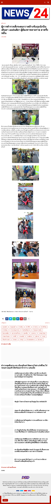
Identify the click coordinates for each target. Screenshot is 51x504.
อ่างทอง (15, 339)
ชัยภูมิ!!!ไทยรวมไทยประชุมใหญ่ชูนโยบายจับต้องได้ (31, 401)
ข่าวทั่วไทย (43, 327)
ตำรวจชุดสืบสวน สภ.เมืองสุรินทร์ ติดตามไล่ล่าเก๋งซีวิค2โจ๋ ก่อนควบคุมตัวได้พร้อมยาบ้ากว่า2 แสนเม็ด (24, 366)
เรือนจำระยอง (6, 339)
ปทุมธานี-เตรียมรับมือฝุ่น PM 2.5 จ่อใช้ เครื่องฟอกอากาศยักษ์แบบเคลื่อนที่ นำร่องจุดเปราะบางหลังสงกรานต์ (32, 411)
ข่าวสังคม (4, 330)
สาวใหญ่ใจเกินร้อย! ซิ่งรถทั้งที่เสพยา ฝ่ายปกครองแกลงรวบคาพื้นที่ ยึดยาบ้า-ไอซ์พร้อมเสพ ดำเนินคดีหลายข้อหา (32, 431)
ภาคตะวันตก (42, 333)
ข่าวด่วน (35, 327)
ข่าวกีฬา (28, 327)
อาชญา (22, 339)
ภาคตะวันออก (6, 336)
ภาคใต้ (14, 336)
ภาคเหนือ (21, 336)
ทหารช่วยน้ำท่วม (16, 333)
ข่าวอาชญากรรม (15, 330)
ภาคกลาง (33, 333)
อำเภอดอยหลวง (31, 339)
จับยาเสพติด (5, 333)
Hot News (40, 339)
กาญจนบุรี (12, 327)
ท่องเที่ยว (25, 333)
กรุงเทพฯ (4, 327)
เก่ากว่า (47, 323)
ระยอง (43, 336)
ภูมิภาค (37, 336)
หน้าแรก (3, 23)
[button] (2, 2)
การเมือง (20, 327)
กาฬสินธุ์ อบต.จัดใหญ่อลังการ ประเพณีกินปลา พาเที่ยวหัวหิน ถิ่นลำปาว (31, 421)
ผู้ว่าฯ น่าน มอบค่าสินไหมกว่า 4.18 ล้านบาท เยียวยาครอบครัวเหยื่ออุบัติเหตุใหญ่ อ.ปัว (31, 460)
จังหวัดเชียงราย (26, 330)
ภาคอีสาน (29, 336)
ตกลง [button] (5, 500)
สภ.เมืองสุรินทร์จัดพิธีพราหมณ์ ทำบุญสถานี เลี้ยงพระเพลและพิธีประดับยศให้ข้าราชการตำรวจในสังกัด (32, 450)
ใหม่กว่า (4, 323)
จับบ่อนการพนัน (37, 330)
